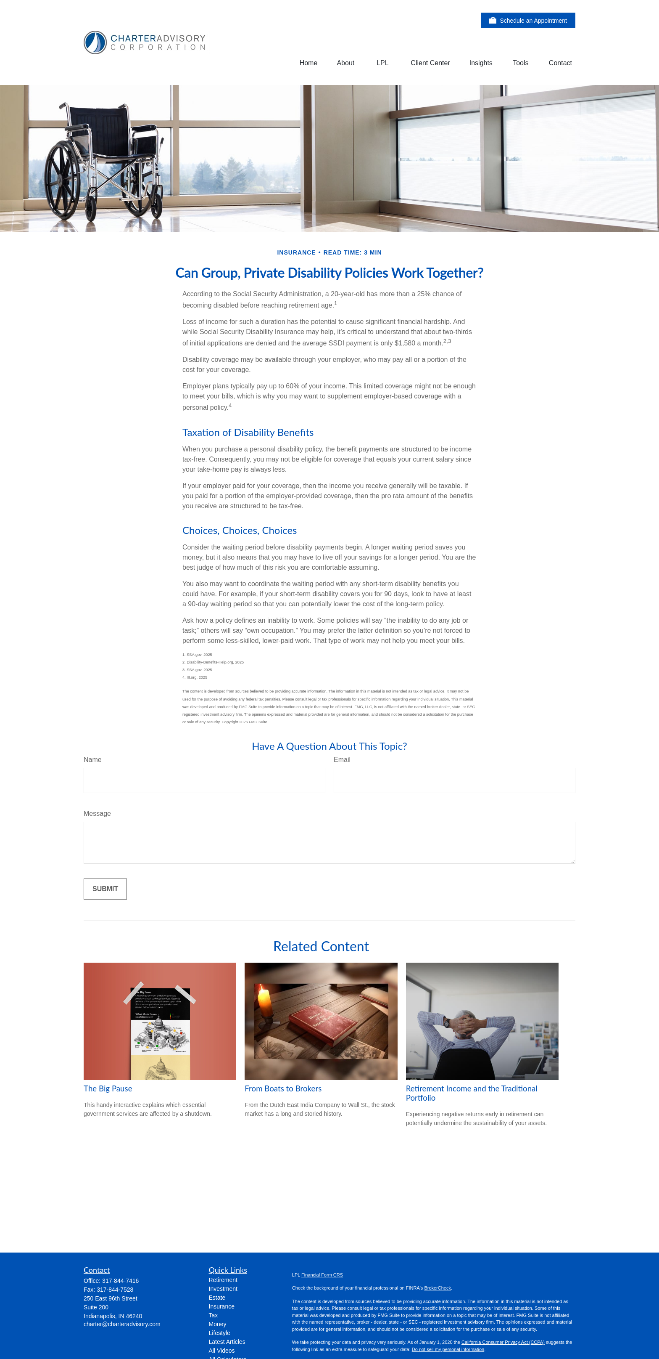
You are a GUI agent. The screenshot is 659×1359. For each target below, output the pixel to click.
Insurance (222, 1306)
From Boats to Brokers (283, 1088)
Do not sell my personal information (448, 1349)
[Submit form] (105, 889)
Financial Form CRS (322, 1274)
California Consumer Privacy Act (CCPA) (503, 1342)
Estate (217, 1297)
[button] (308, 63)
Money (218, 1324)
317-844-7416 (120, 1280)
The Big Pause (108, 1088)
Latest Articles (227, 1341)
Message (97, 813)
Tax (213, 1315)
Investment (223, 1288)
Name (93, 759)
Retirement (223, 1280)
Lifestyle (219, 1333)
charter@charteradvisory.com (122, 1324)
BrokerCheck (437, 1287)
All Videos (222, 1350)
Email (342, 759)
